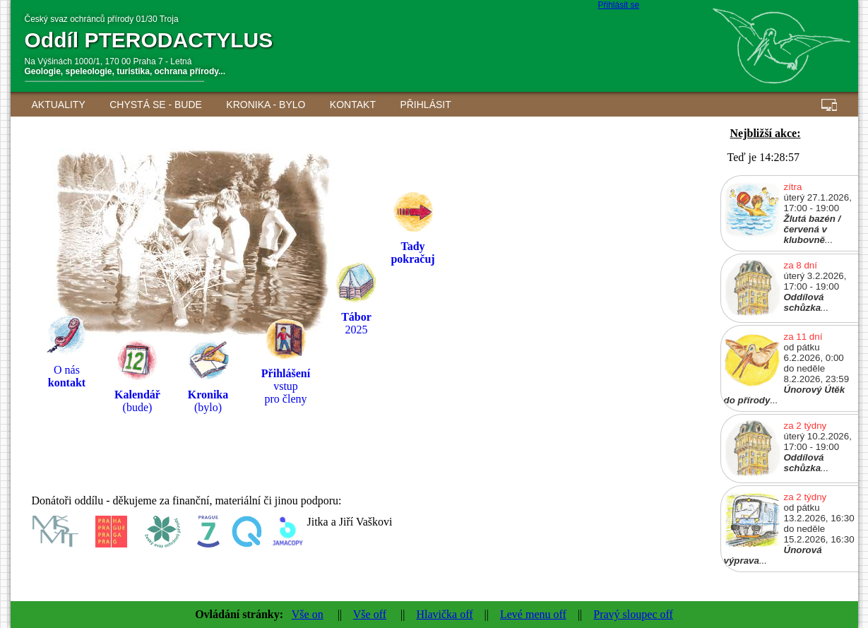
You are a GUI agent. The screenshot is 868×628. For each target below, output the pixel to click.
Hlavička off (444, 614)
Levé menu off (533, 614)
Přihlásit (425, 104)
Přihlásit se (619, 5)
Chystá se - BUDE (155, 104)
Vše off (369, 614)
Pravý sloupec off (633, 614)
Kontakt (353, 104)
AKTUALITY (58, 104)
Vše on (307, 614)
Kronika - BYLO (265, 104)
